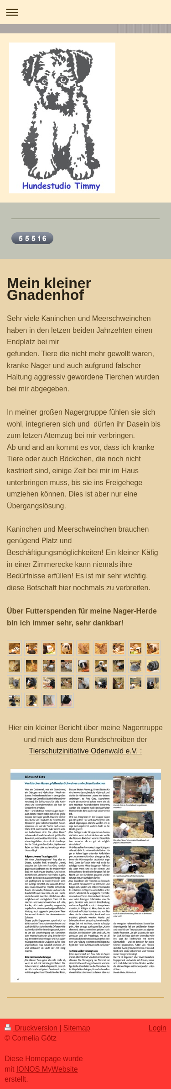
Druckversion (32, 1028)
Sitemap (76, 1028)
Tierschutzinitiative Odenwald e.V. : (85, 751)
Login (157, 1028)
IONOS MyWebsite (47, 1069)
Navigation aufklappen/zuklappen (85, 12)
